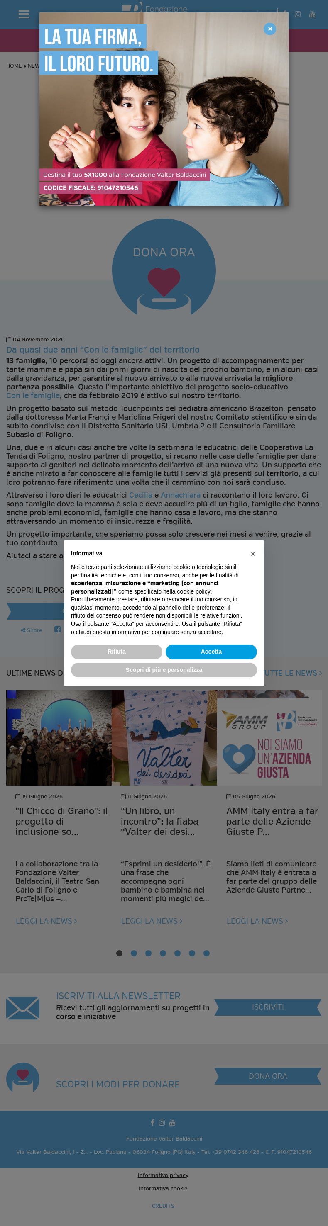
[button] (252, 553)
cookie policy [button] (194, 591)
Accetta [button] (211, 651)
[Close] (270, 29)
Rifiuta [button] (117, 651)
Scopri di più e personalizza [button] (164, 670)
